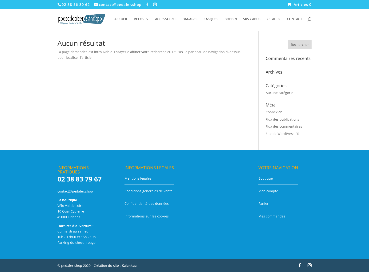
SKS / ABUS (252, 19)
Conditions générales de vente (148, 191)
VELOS (139, 19)
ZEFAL (271, 19)
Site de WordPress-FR (282, 133)
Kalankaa (129, 265)
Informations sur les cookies (146, 216)
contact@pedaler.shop (75, 191)
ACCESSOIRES (165, 19)
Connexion (274, 112)
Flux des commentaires (284, 126)
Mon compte (268, 191)
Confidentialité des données (146, 203)
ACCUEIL (121, 19)
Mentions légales (137, 178)
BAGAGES (190, 19)
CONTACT (294, 19)
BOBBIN (231, 19)
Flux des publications (282, 119)
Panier (263, 203)
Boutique (265, 178)
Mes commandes (271, 216)
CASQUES (211, 19)
